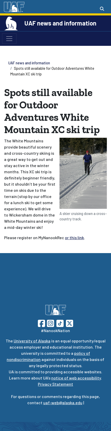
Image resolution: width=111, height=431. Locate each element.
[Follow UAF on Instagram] (50, 322)
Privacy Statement (55, 384)
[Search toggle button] (102, 8)
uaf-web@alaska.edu (62, 402)
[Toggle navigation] (9, 38)
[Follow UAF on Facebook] (41, 322)
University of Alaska (32, 340)
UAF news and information (60, 23)
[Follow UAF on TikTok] (60, 322)
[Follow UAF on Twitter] (69, 322)
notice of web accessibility (76, 377)
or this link (74, 237)
